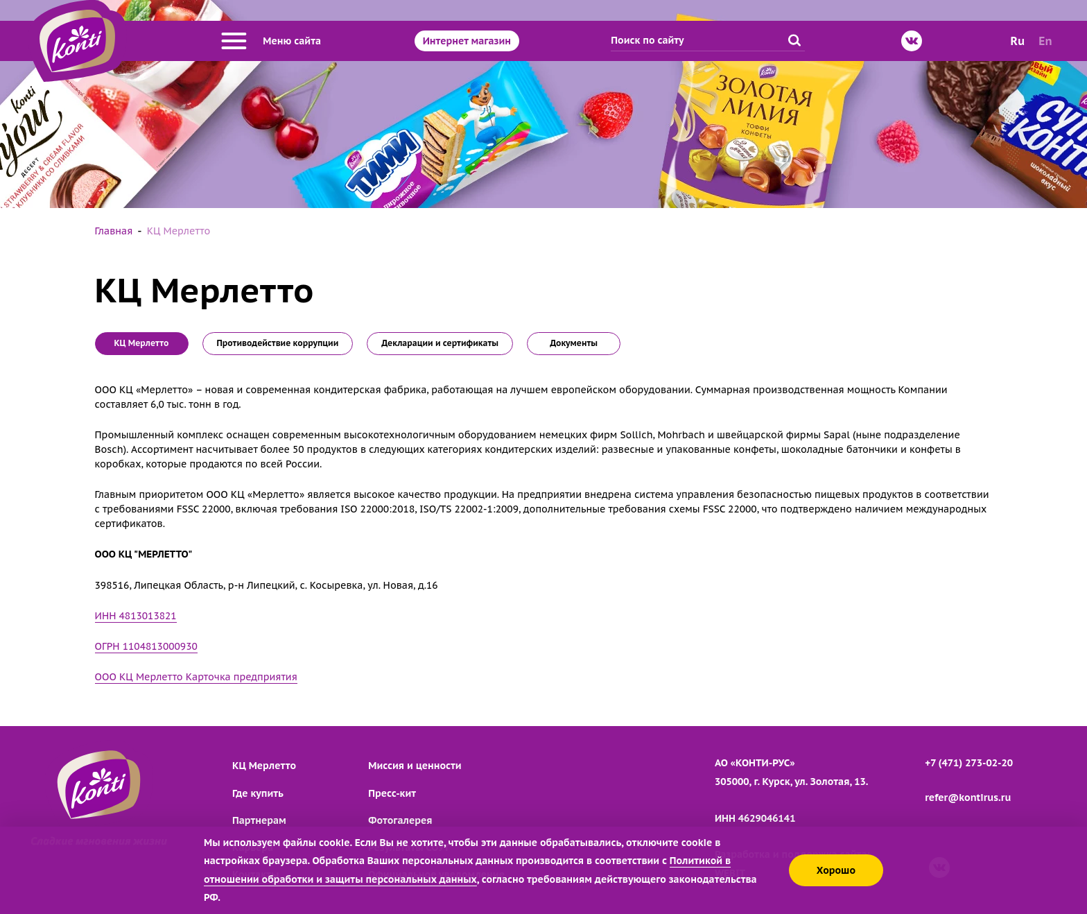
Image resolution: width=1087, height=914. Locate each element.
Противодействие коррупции (278, 343)
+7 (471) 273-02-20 (969, 763)
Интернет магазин (467, 41)
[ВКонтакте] (911, 41)
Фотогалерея (400, 820)
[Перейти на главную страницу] (77, 41)
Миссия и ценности (414, 765)
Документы (574, 343)
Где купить (258, 793)
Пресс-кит (392, 793)
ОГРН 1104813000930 (146, 646)
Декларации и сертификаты (439, 343)
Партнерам (259, 820)
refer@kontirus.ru (968, 797)
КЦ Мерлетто (264, 765)
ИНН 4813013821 (136, 616)
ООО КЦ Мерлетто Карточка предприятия (196, 677)
